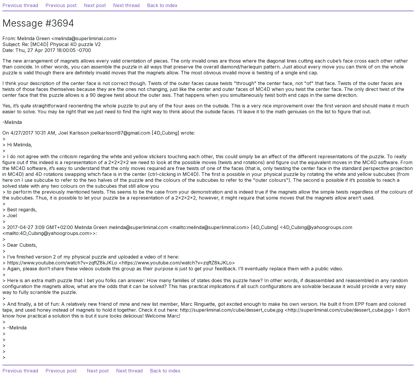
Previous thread (20, 5)
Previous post (60, 5)
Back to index (162, 5)
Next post (95, 5)
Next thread (126, 5)
